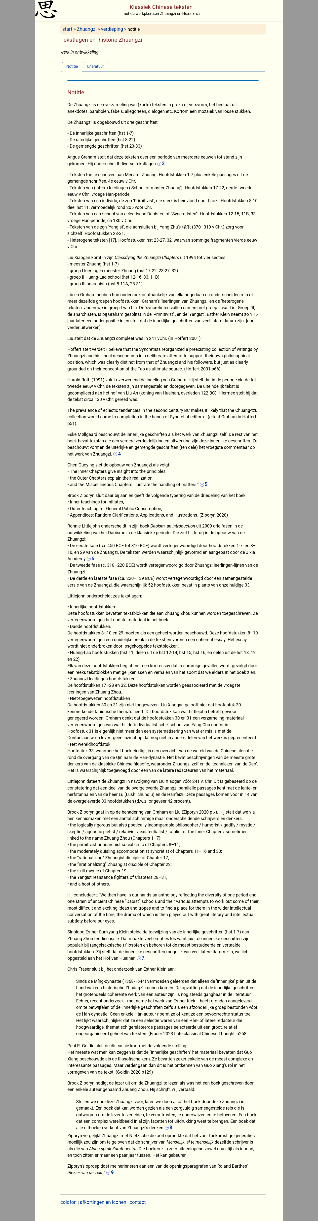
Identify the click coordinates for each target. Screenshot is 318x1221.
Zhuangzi (86, 29)
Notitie (72, 66)
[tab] (72, 66)
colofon (68, 1202)
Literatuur (95, 66)
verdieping (112, 29)
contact (137, 1202)
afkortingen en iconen (103, 1202)
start (67, 29)
